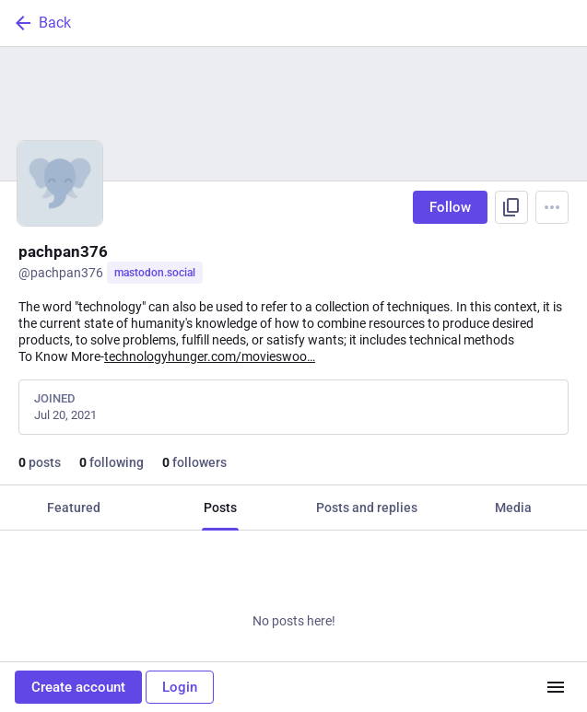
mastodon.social (154, 272)
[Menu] (552, 207)
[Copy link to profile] (511, 207)
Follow (450, 207)
